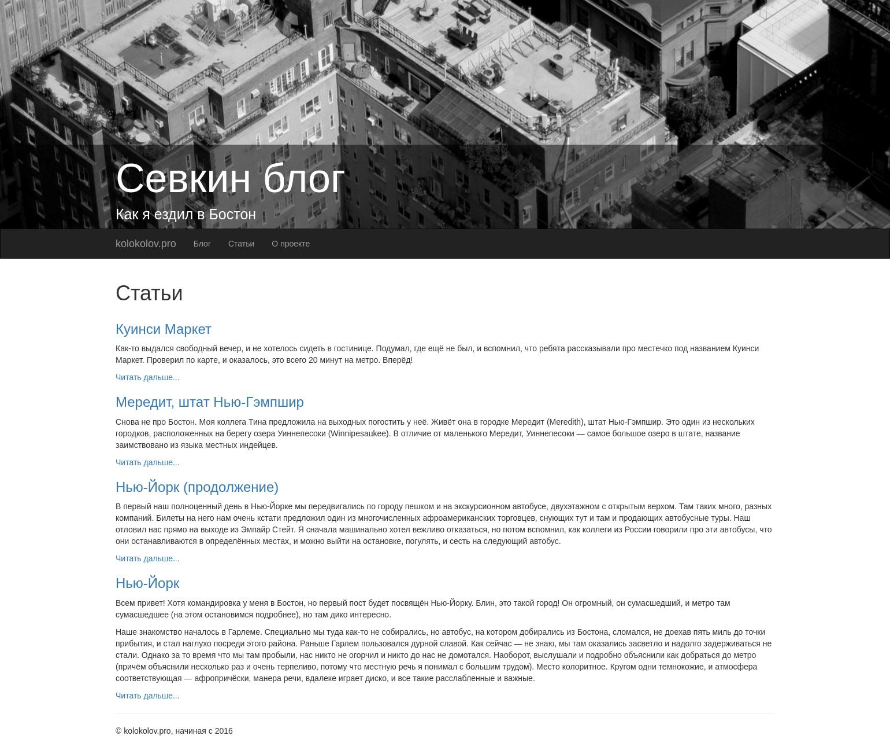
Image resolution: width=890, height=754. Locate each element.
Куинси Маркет (164, 329)
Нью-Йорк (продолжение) (197, 487)
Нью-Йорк (147, 583)
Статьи (241, 243)
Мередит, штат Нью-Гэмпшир (210, 402)
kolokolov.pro (146, 243)
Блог (202, 243)
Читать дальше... (148, 377)
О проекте (291, 243)
